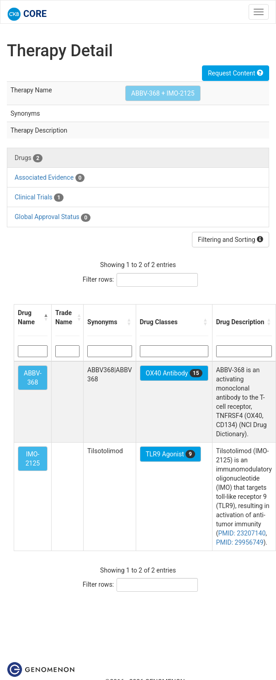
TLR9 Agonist (170, 454)
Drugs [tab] (28, 158)
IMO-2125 (33, 458)
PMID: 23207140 (241, 533)
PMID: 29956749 (240, 542)
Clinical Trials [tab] (39, 197)
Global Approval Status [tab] (52, 217)
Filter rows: (98, 279)
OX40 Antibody (174, 373)
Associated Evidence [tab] (50, 178)
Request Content (235, 73)
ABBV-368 (33, 377)
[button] (45, 317)
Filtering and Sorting (230, 239)
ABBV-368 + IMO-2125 (162, 93)
